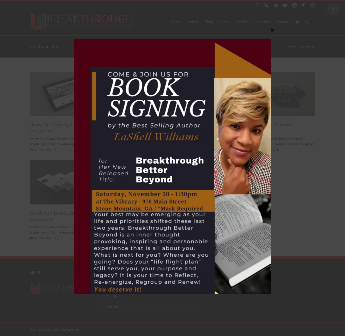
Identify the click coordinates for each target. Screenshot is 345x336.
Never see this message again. (172, 307)
